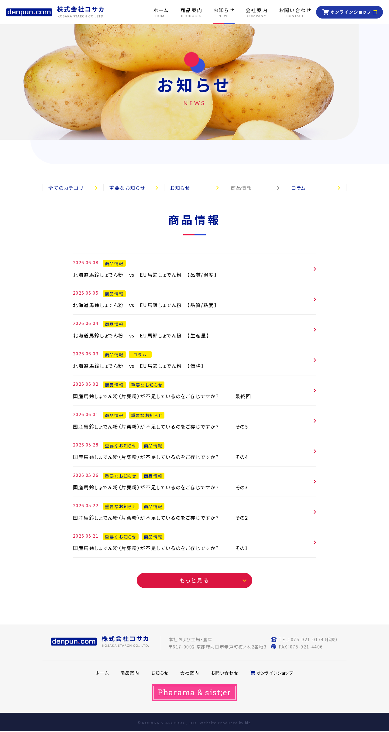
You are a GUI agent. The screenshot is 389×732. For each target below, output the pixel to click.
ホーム (102, 673)
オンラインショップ (351, 12)
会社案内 (189, 673)
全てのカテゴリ (65, 187)
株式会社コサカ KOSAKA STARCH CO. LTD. (55, 12)
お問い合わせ (225, 673)
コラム (298, 187)
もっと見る (195, 580)
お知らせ (180, 187)
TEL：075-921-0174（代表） (308, 639)
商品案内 (129, 673)
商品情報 (241, 187)
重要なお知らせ (127, 187)
